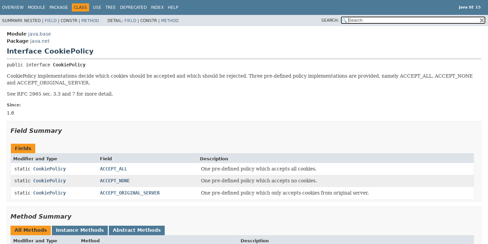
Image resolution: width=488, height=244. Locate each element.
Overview (13, 7)
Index (157, 7)
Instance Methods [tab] (80, 230)
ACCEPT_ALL (113, 168)
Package (58, 7)
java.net (39, 41)
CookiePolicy (49, 168)
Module (36, 7)
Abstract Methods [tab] (137, 230)
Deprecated (133, 7)
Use (97, 7)
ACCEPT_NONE (115, 180)
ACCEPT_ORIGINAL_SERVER (130, 193)
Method (90, 20)
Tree (110, 7)
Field (51, 20)
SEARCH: (330, 20)
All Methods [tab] (31, 230)
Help (173, 7)
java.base (39, 34)
